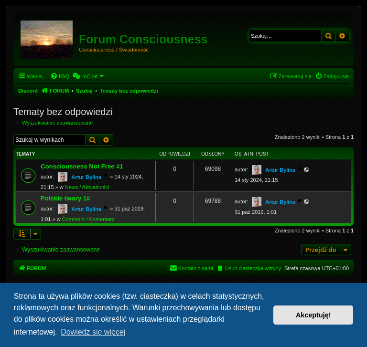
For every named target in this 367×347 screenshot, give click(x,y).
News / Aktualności (87, 187)
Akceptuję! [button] (313, 315)
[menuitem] (59, 76)
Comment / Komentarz (88, 219)
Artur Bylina (86, 177)
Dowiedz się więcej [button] (93, 332)
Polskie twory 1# (65, 198)
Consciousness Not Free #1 (82, 166)
